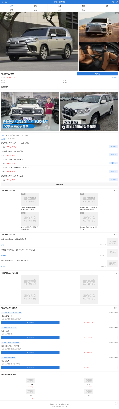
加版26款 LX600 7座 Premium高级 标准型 (15, 143)
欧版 (22, 135)
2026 (9, 139)
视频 (59, 6)
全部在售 (4, 139)
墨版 (26, 135)
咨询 (111, 312)
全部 (2, 135)
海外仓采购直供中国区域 (10, 346)
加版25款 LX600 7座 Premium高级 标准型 (15, 167)
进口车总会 (5, 361)
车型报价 (30, 322)
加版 (17, 135)
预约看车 (115, 78)
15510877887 (88, 322)
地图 (116, 312)
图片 (107, 6)
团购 (83, 10)
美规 (7, 135)
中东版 (12, 135)
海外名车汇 (5, 331)
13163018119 (88, 337)
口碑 (35, 10)
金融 (59, 10)
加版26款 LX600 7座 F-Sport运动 (12, 151)
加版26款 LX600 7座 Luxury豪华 (12, 159)
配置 (11, 10)
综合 (11, 6)
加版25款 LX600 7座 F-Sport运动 (12, 176)
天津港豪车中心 (6, 316)
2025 (13, 139)
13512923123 (88, 352)
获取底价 (97, 74)
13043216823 (88, 367)
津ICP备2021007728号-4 (59, 406)
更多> (116, 190)
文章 (83, 6)
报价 (35, 6)
